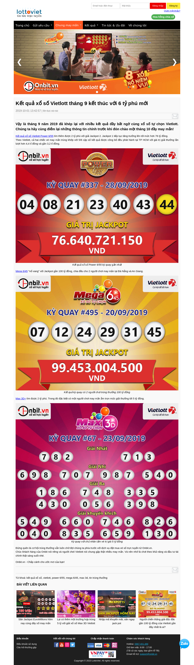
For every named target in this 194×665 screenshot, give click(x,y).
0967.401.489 (141, 644)
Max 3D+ (21, 398)
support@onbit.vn (148, 654)
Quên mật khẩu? (172, 11)
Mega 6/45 (22, 271)
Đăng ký (173, 5)
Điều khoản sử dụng (27, 644)
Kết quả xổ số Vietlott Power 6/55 (34, 135)
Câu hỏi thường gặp (27, 647)
